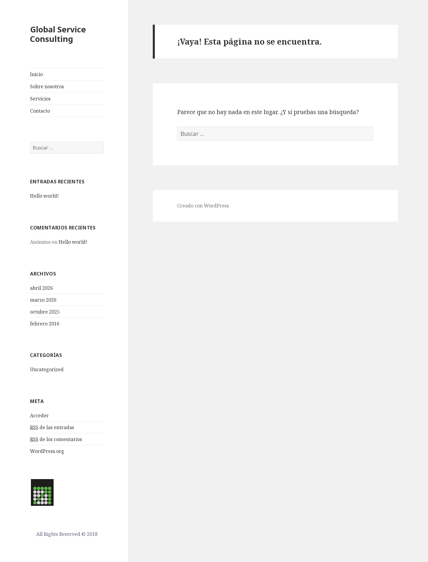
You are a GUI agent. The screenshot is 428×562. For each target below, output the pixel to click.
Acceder (39, 415)
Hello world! (44, 196)
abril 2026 (41, 288)
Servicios (40, 98)
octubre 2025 (45, 311)
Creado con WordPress (203, 205)
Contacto (40, 111)
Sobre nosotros (47, 86)
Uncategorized (47, 369)
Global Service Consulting (58, 34)
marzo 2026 (43, 300)
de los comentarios (56, 439)
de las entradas (52, 427)
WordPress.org (47, 451)
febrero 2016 (44, 323)
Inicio (36, 74)
